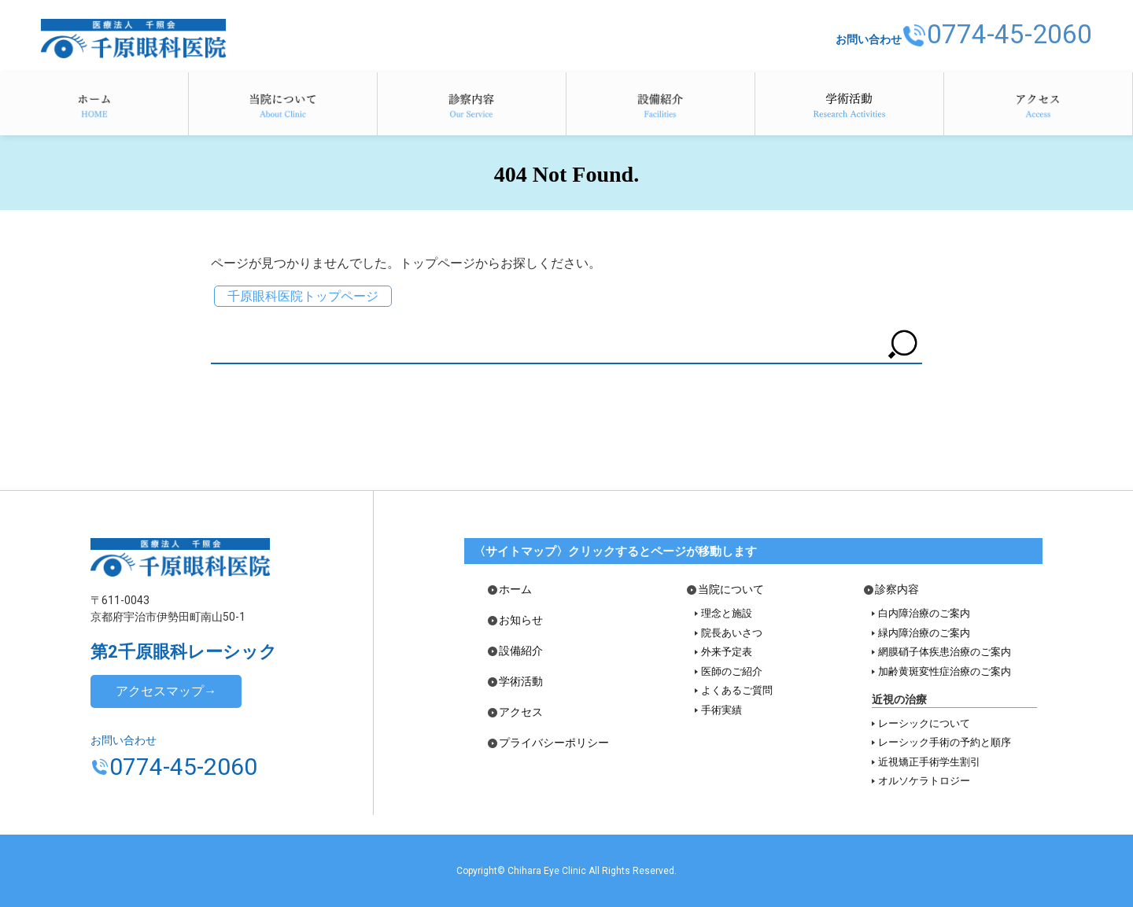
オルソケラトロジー (924, 781)
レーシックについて (924, 723)
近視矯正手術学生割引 (929, 762)
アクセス (1038, 103)
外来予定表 (726, 652)
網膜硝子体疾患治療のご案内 (944, 652)
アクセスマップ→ (166, 691)
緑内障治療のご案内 (924, 633)
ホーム (94, 103)
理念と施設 (726, 613)
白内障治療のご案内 (924, 613)
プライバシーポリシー (554, 743)
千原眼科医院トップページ (302, 296)
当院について (283, 103)
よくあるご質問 (737, 690)
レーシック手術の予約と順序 (944, 742)
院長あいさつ (731, 633)
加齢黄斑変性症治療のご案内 (944, 671)
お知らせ (521, 620)
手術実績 (721, 710)
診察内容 (472, 103)
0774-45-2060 (1004, 33)
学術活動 (849, 103)
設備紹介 (660, 103)
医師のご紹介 (731, 671)
